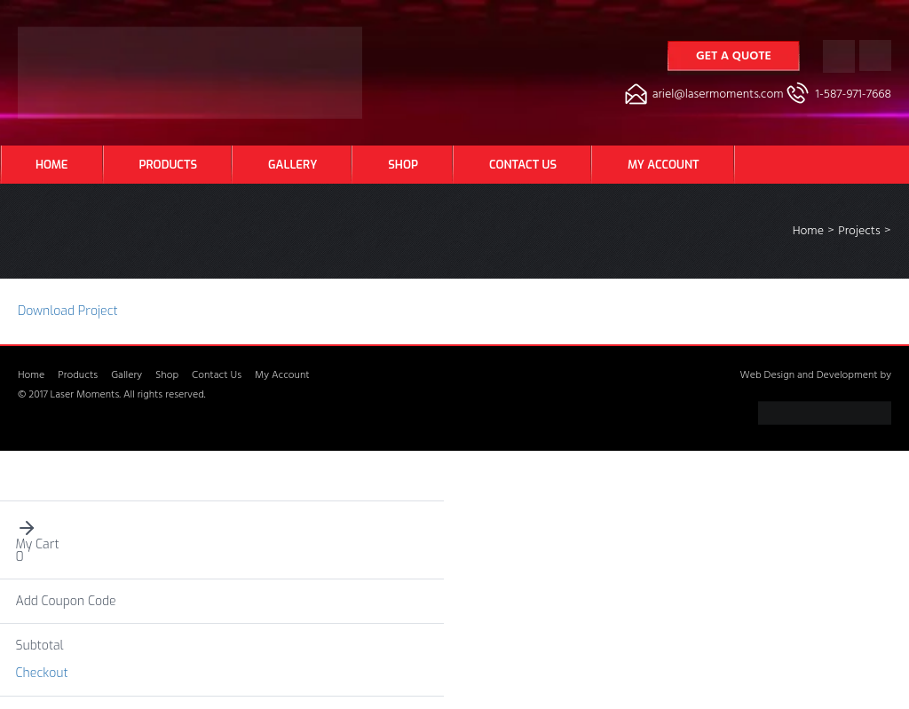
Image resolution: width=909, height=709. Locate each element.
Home (52, 164)
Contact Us (523, 164)
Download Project (68, 311)
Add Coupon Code (66, 601)
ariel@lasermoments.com (718, 95)
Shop (403, 164)
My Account (663, 164)
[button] (222, 528)
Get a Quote (733, 57)
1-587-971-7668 (853, 95)
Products (168, 164)
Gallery (292, 164)
